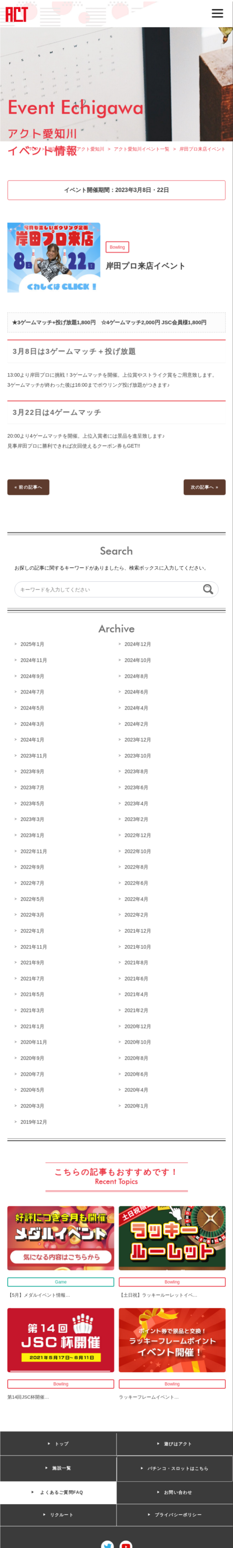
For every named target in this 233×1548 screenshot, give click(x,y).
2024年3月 (33, 724)
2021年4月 (136, 993)
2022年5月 (33, 898)
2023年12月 (138, 740)
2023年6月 (136, 788)
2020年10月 (138, 1040)
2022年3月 (33, 914)
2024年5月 (33, 709)
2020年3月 (33, 1103)
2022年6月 (136, 882)
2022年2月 (136, 914)
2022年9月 (33, 867)
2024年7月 (33, 693)
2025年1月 (33, 645)
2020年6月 (136, 1072)
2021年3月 (33, 1009)
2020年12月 (138, 1024)
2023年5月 (33, 803)
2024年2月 (136, 724)
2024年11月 (34, 661)
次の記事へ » (204, 489)
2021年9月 (33, 961)
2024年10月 (138, 661)
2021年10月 (138, 946)
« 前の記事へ (29, 489)
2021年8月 (136, 961)
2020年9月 (33, 1056)
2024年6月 (136, 693)
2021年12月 (138, 930)
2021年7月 (33, 977)
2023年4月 (136, 803)
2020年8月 (136, 1056)
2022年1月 (33, 930)
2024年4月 (136, 709)
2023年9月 (33, 772)
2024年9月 (33, 677)
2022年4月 (136, 898)
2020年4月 (136, 1088)
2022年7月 (33, 882)
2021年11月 (34, 946)
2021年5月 (33, 993)
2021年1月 (33, 1024)
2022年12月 (138, 835)
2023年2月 (136, 819)
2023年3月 (33, 819)
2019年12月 (34, 1119)
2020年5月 (33, 1088)
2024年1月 (33, 740)
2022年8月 (136, 867)
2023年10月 (138, 756)
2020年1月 (136, 1103)
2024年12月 (138, 645)
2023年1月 (33, 835)
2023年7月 (33, 788)
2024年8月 (136, 677)
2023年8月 (136, 772)
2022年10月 (138, 851)
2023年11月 (34, 756)
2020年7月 (33, 1072)
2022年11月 (34, 851)
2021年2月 (136, 1009)
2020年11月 (34, 1040)
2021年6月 (136, 977)
